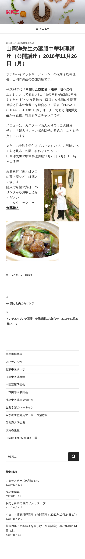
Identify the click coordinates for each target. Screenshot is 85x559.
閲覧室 (12, 12)
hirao (31, 43)
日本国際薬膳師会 (17, 392)
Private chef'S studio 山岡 (21, 437)
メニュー (42, 28)
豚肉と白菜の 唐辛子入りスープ (25, 503)
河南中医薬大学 (15, 377)
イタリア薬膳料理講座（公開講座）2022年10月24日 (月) (41, 514)
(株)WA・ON (14, 361)
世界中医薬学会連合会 (20, 399)
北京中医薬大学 (15, 369)
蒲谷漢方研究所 (15, 422)
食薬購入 (12, 208)
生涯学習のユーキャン (20, 407)
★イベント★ (17, 275)
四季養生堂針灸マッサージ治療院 (27, 415)
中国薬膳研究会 (15, 384)
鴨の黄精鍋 (13, 491)
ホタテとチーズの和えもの (22, 480)
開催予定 (28, 275)
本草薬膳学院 (14, 354)
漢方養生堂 (13, 430)
